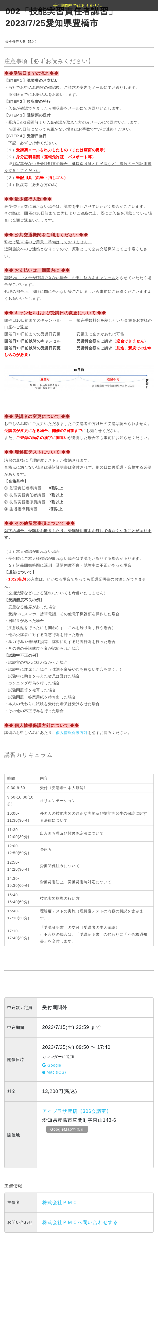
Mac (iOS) (54, 1072)
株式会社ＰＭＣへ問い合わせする (80, 1222)
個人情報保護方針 (72, 732)
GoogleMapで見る (68, 1129)
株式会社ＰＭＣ (60, 1202)
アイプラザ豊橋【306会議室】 (77, 1111)
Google (51, 1065)
